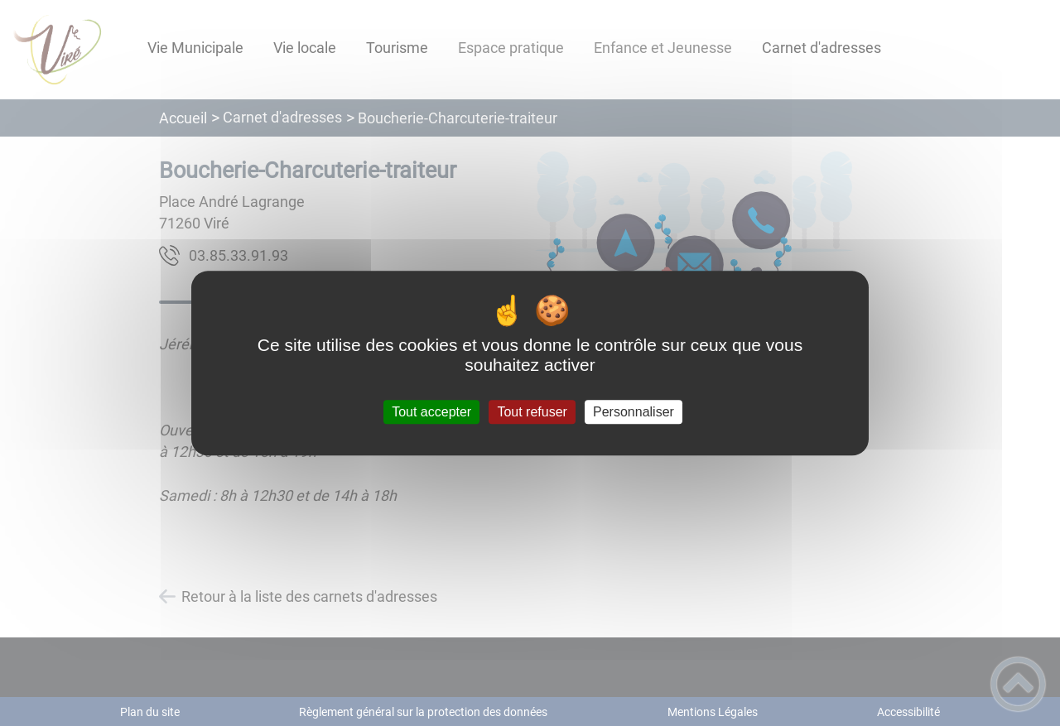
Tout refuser (531, 412)
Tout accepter (431, 412)
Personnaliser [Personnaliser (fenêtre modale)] (633, 412)
